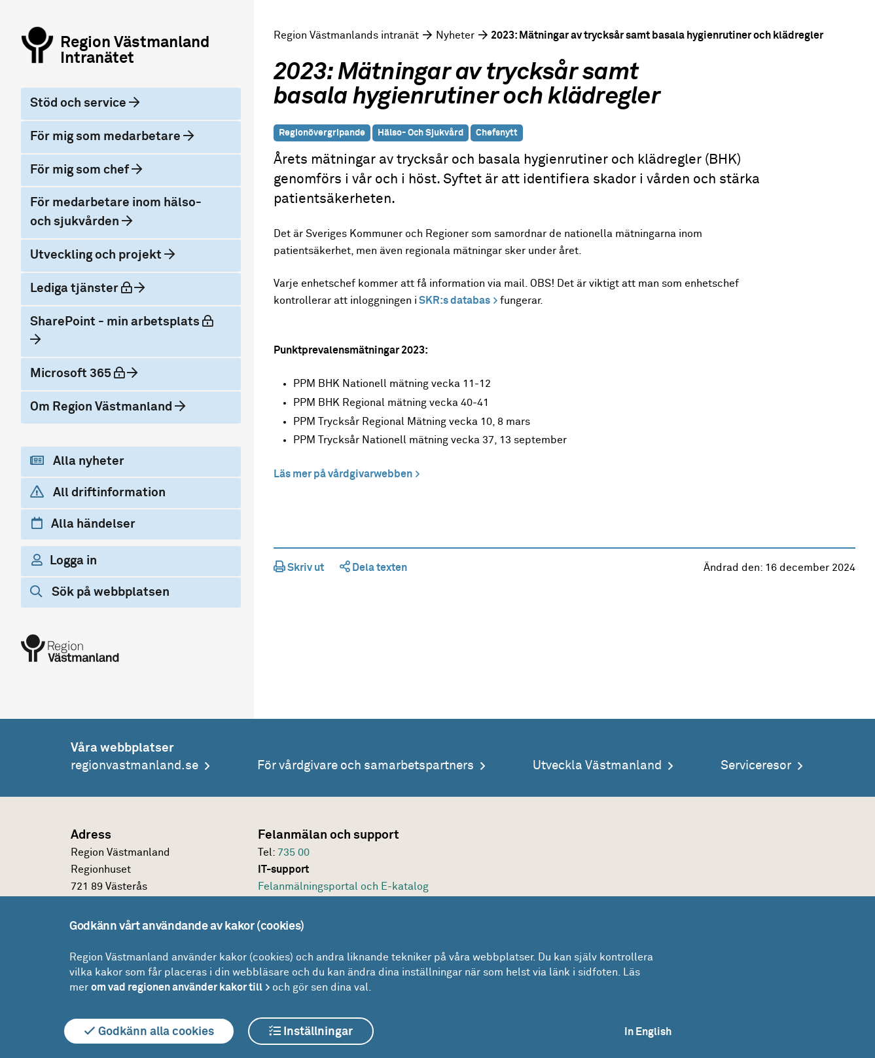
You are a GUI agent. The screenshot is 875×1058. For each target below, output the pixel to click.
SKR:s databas (453, 300)
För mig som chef (81, 170)
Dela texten (373, 567)
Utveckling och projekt (97, 255)
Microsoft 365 (78, 373)
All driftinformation (98, 492)
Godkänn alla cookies (149, 1031)
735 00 (293, 852)
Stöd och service (79, 103)
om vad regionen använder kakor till (176, 987)
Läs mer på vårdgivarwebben (343, 474)
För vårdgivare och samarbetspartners (365, 765)
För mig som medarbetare (106, 136)
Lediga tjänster (82, 288)
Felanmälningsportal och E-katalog (343, 886)
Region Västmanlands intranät (346, 35)
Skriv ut (299, 567)
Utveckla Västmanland (597, 765)
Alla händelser (83, 523)
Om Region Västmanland (102, 407)
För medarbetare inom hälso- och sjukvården (116, 212)
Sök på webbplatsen (100, 591)
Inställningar (311, 1031)
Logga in (64, 560)
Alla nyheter (77, 460)
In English (647, 1032)
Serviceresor (756, 765)
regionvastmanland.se (134, 765)
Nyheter (455, 35)
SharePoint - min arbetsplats (121, 321)
